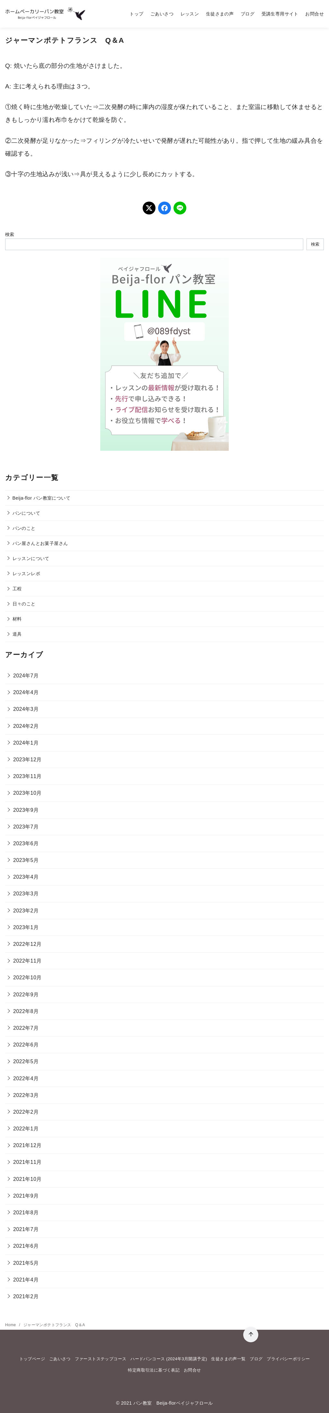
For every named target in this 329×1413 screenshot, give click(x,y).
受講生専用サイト (280, 13)
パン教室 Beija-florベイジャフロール (173, 1403)
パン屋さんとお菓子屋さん (40, 543)
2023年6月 (26, 843)
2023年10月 (27, 793)
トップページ (32, 1358)
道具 (17, 634)
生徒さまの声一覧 (228, 1358)
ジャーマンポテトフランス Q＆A (54, 1325)
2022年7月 (26, 1028)
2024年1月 (26, 743)
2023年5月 (26, 860)
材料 (17, 618)
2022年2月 (26, 1112)
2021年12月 (27, 1145)
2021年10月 (27, 1179)
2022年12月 (27, 944)
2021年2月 (26, 1296)
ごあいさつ (161, 13)
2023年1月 (26, 927)
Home (11, 1325)
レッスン (190, 13)
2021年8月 (26, 1212)
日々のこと (24, 603)
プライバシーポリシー (288, 1358)
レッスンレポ (26, 573)
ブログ (247, 13)
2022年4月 (26, 1078)
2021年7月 (26, 1229)
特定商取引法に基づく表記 (154, 1370)
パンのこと (24, 528)
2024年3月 (26, 709)
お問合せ (314, 13)
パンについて (26, 513)
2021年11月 (27, 1162)
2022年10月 (27, 977)
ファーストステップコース (101, 1358)
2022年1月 (26, 1128)
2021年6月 (26, 1246)
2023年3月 (26, 893)
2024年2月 (26, 726)
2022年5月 (26, 1061)
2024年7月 (26, 675)
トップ (136, 13)
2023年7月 (26, 826)
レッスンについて (31, 558)
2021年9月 (26, 1196)
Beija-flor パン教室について (41, 498)
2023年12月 (27, 759)
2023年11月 (27, 776)
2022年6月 (26, 1044)
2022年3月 (26, 1095)
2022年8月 (26, 1011)
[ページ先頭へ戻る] (250, 1334)
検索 (9, 234)
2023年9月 (26, 810)
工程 (17, 588)
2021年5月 (26, 1263)
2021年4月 (26, 1279)
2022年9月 (26, 994)
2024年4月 (26, 692)
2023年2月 (26, 910)
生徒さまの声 (220, 13)
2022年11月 (27, 961)
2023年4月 (26, 877)
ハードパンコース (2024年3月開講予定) (168, 1358)
